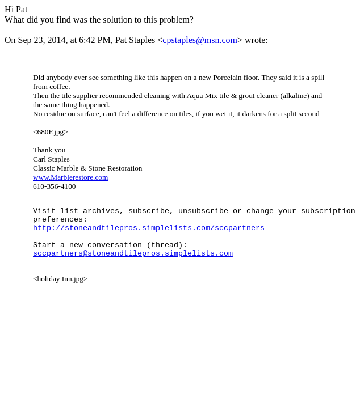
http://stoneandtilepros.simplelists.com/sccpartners (149, 234)
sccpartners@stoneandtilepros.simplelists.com (133, 265)
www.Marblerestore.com (70, 177)
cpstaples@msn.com (199, 40)
